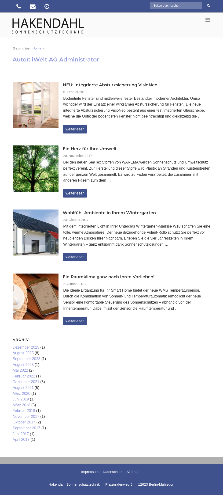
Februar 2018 (24, 411)
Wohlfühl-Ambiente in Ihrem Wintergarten (109, 212)
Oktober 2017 (24, 422)
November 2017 (26, 417)
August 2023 (23, 365)
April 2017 (21, 440)
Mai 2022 (20, 370)
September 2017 (26, 428)
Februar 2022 (24, 376)
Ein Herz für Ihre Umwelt (90, 148)
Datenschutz (112, 472)
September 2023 (26, 359)
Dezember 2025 (26, 347)
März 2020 (21, 394)
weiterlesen (76, 130)
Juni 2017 (21, 434)
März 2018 (21, 405)
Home (37, 48)
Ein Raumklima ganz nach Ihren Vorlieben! (108, 276)
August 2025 (23, 353)
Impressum (90, 472)
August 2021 (23, 388)
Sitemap (133, 472)
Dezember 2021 (26, 382)
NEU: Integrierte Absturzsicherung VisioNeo (110, 85)
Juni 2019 (21, 399)
